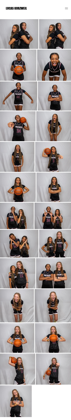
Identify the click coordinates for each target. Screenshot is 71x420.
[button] (66, 8)
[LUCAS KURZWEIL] (17, 8)
